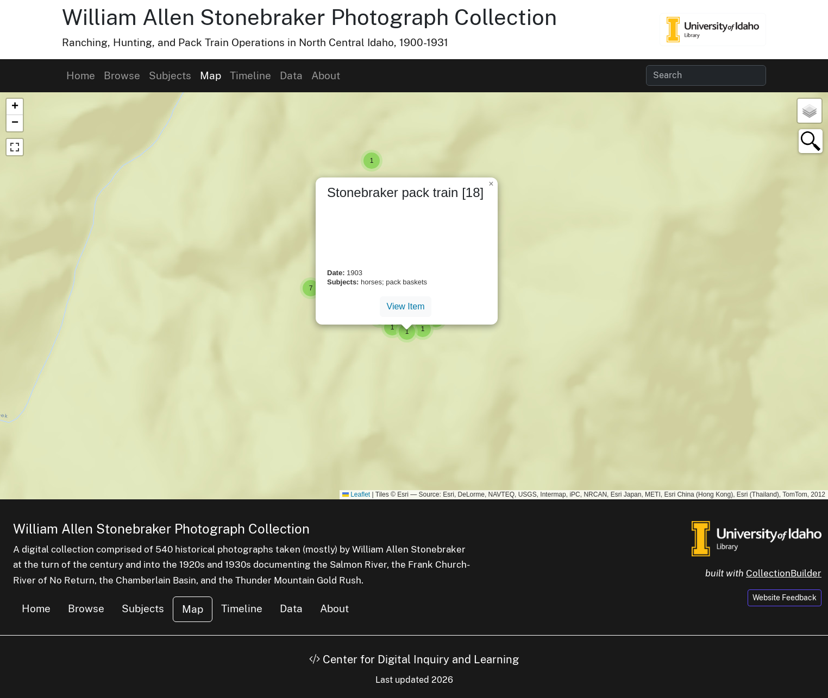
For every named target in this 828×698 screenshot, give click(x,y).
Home (80, 75)
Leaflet (356, 494)
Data (291, 75)
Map (210, 75)
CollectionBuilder (783, 573)
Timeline (250, 75)
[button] (371, 161)
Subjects (170, 75)
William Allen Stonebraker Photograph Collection (309, 17)
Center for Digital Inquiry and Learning (414, 659)
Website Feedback (784, 597)
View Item (406, 306)
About (325, 75)
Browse (122, 75)
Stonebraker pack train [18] (405, 192)
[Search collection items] (706, 75)
